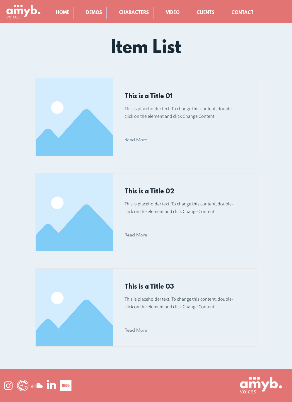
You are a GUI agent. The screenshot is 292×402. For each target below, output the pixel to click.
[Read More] (140, 139)
